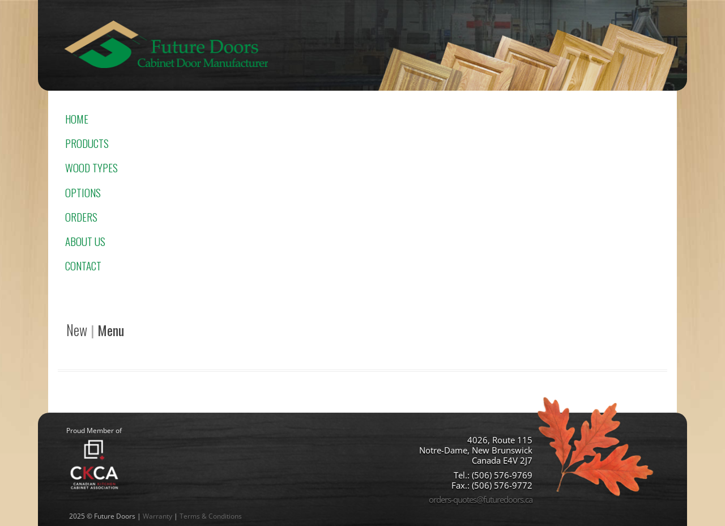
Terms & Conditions (211, 516)
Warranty (157, 516)
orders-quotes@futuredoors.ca (480, 499)
